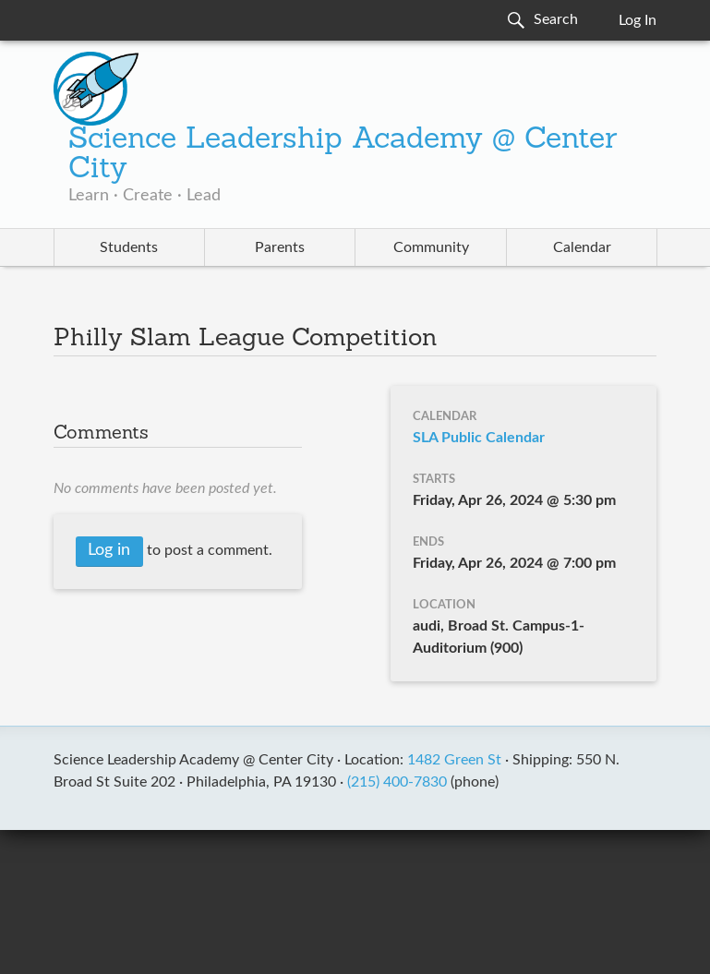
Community (431, 247)
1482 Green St (454, 759)
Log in (109, 550)
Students (129, 247)
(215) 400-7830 (397, 782)
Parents (280, 247)
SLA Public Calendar (479, 437)
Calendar (582, 247)
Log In (637, 20)
